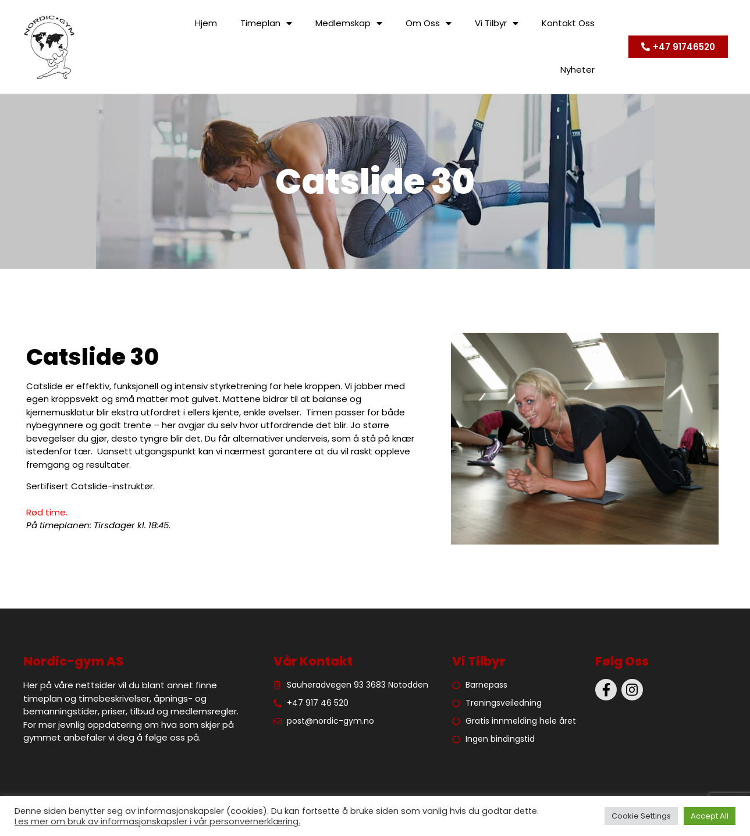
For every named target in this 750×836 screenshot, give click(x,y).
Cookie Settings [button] (641, 815)
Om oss (429, 23)
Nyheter (577, 69)
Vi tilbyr (496, 23)
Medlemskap (348, 23)
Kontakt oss (568, 23)
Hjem (206, 23)
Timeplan (266, 23)
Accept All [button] (709, 815)
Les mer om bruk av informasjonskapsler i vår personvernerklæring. (157, 821)
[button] (678, 46)
